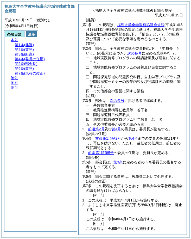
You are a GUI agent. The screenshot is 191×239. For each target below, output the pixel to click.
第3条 (118, 162)
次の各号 (134, 53)
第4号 (116, 129)
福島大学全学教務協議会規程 (140, 25)
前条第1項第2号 (108, 138)
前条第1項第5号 (101, 153)
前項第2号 (96, 129)
